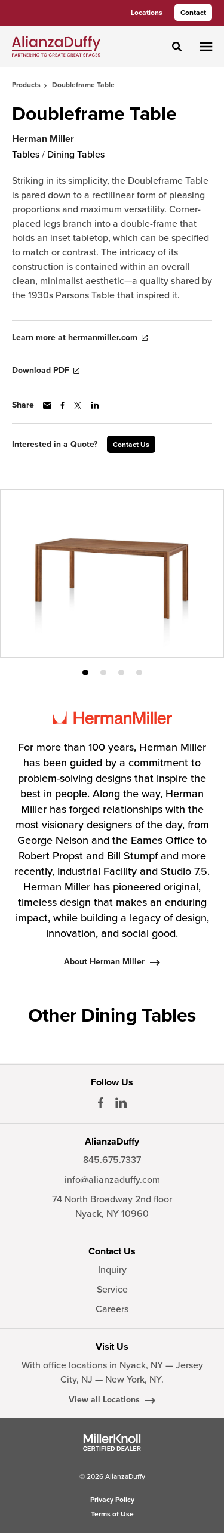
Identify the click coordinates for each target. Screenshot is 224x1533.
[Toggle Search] (177, 46)
